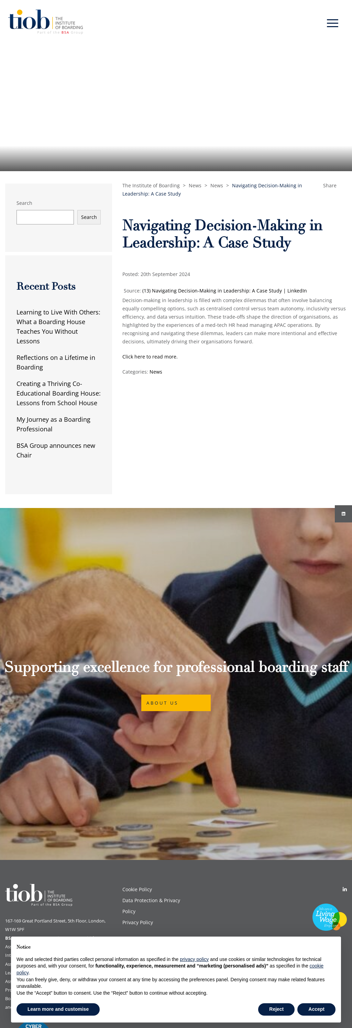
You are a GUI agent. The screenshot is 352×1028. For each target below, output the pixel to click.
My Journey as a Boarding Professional (53, 424)
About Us (162, 644)
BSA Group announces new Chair (55, 450)
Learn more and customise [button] (58, 1009)
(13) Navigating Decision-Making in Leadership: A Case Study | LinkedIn (224, 290)
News (156, 371)
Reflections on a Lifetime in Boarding (55, 362)
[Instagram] (343, 513)
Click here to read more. (150, 356)
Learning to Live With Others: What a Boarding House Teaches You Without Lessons (58, 326)
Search (24, 203)
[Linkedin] (345, 772)
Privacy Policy (137, 805)
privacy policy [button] (194, 959)
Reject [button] (276, 1009)
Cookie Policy (137, 772)
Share (330, 185)
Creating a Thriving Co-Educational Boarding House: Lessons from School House (58, 393)
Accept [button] (316, 1009)
